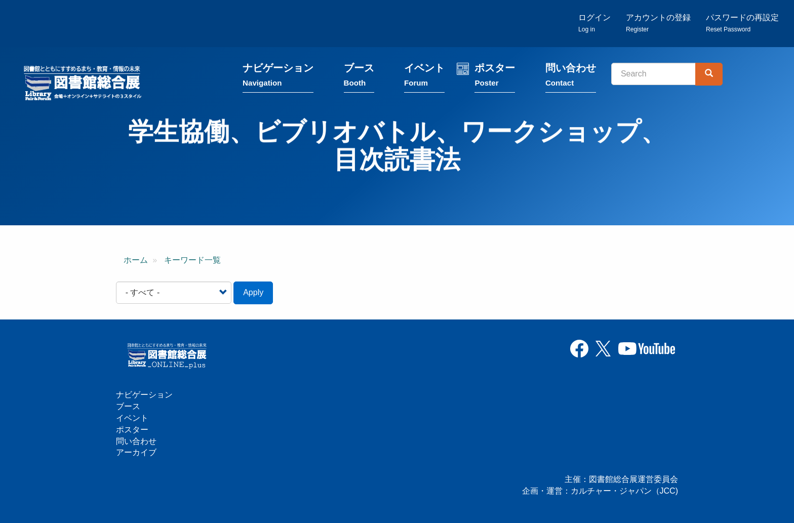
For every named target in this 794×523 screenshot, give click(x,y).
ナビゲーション (278, 77)
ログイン (594, 23)
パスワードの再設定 (742, 23)
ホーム (136, 260)
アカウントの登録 (658, 23)
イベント (424, 77)
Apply (253, 292)
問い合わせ (570, 77)
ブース (359, 77)
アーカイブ (136, 452)
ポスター (494, 77)
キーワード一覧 (192, 260)
